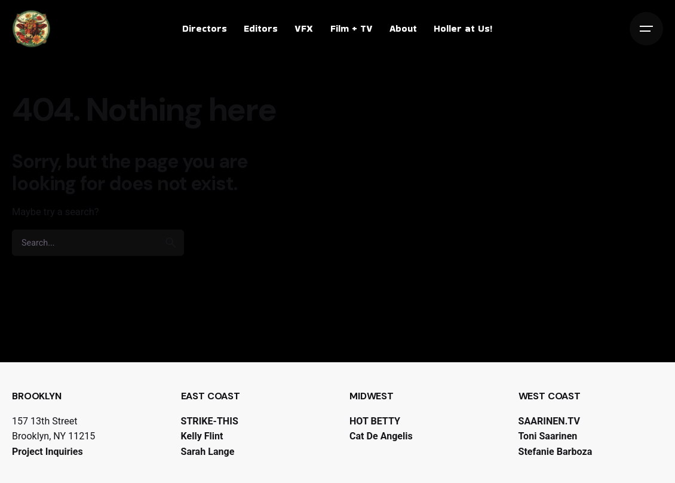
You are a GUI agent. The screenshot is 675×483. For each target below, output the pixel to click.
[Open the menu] (646, 28)
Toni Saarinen (548, 436)
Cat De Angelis (381, 436)
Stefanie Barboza (555, 451)
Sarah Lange (208, 451)
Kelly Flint (202, 436)
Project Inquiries (47, 451)
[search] (171, 243)
